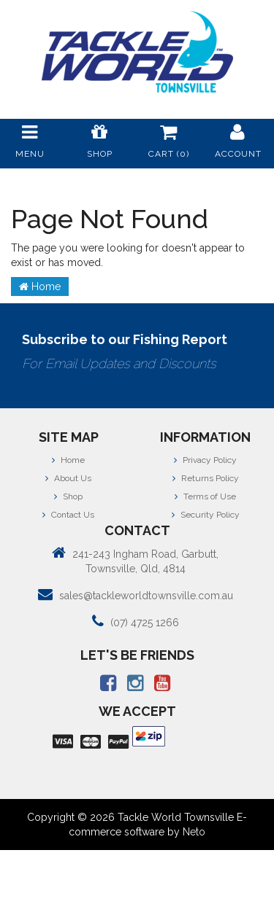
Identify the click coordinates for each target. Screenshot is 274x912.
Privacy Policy (205, 460)
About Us (68, 478)
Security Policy (206, 515)
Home (40, 286)
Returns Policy (205, 478)
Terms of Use (205, 496)
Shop (68, 496)
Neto (194, 832)
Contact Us (68, 515)
